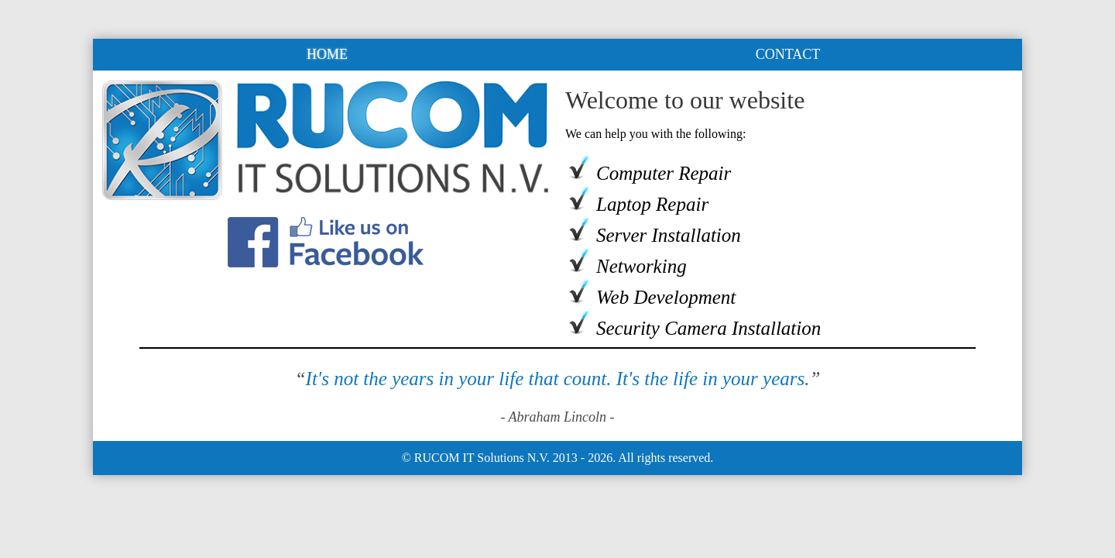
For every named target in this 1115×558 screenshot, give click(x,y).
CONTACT (788, 54)
